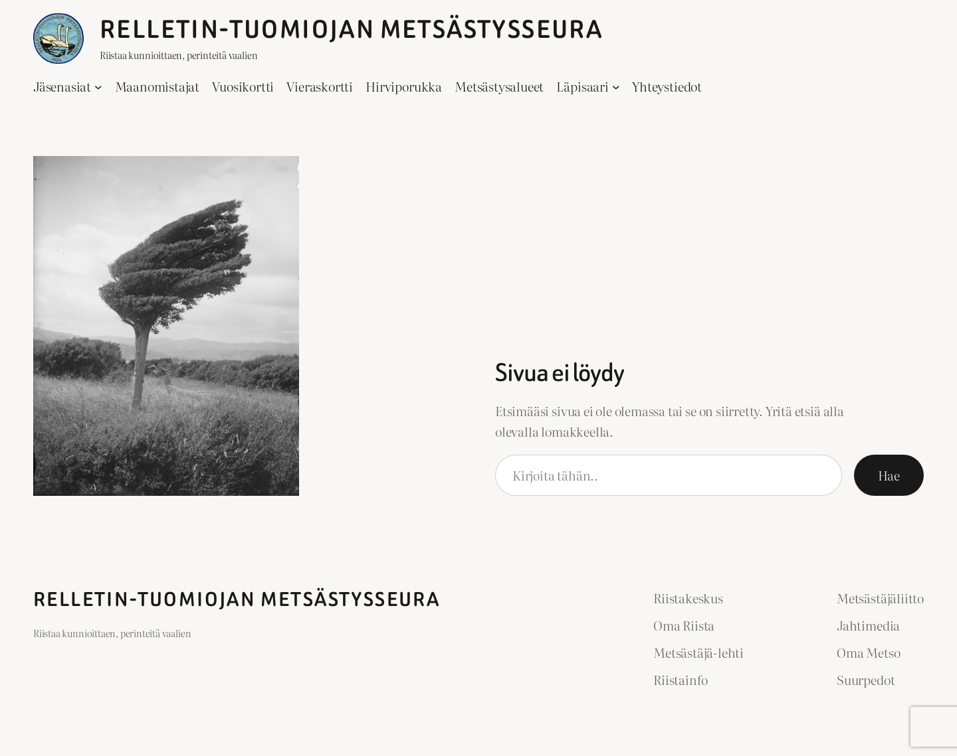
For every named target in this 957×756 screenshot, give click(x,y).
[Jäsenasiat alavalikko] (98, 87)
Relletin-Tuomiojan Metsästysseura (351, 29)
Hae (889, 475)
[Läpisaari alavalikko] (616, 87)
